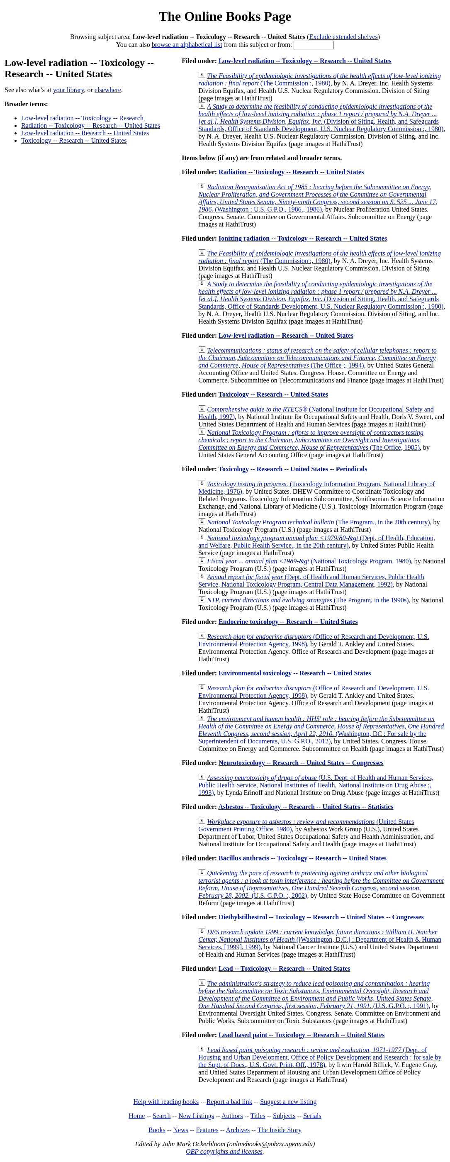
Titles (258, 1115)
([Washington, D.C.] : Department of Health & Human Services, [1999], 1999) (319, 939)
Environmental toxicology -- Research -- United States (295, 673)
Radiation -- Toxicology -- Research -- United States (90, 125)
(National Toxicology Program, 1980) (309, 561)
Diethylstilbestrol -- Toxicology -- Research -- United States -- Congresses (321, 917)
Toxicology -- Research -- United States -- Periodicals (293, 469)
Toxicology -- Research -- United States (73, 140)
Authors (232, 1115)
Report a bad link (230, 1101)
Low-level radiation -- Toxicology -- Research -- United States (305, 60)
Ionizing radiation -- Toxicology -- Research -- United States (303, 238)
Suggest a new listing (288, 1101)
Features (207, 1129)
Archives (238, 1129)
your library (68, 89)
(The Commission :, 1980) (319, 79)
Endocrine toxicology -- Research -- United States (288, 621)
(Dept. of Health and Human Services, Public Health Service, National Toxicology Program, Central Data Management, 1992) (311, 580)
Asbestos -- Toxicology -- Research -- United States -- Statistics (305, 806)
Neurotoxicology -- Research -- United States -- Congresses (301, 762)
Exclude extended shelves (343, 36)
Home (137, 1115)
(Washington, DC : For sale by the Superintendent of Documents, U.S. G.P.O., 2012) (321, 730)
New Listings (196, 1115)
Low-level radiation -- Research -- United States (85, 132)
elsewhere (108, 89)
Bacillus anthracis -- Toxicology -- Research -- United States (303, 858)
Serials (312, 1115)
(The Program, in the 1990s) (308, 600)
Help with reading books (166, 1101)
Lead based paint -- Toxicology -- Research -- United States (301, 1034)
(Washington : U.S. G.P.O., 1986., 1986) (318, 198)
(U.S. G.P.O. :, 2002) (321, 884)
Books (156, 1129)
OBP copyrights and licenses (224, 1151)
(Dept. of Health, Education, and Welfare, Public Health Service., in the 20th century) (316, 541)
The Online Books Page (225, 16)
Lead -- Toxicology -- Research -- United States (284, 968)
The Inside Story (280, 1129)
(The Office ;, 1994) (317, 358)
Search (162, 1115)
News (180, 1129)
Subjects (284, 1115)
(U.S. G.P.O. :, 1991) (315, 994)
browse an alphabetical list (187, 44)
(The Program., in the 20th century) (318, 522)
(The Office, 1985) (310, 440)
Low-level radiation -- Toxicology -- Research (82, 118)
